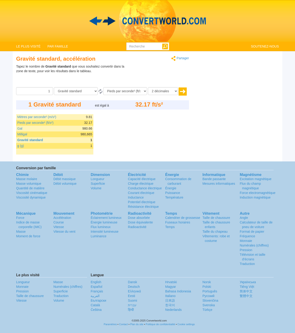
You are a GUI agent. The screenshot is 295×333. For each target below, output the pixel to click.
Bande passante (214, 179)
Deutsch (134, 286)
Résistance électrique (143, 206)
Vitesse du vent (64, 231)
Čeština (96, 310)
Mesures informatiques (218, 183)
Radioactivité (137, 227)
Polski (206, 286)
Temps (170, 227)
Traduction (247, 264)
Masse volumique (28, 183)
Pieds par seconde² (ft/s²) (35, 123)
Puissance (172, 193)
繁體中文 (246, 296)
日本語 (170, 300)
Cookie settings (186, 324)
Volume (96, 188)
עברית (132, 305)
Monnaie (246, 241)
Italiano (170, 296)
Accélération (62, 218)
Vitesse (58, 227)
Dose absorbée (139, 218)
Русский (208, 296)
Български (98, 300)
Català (95, 305)
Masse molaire (26, 179)
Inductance (136, 197)
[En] (125, 91)
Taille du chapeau (214, 231)
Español (96, 286)
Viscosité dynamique (31, 197)
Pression (246, 250)
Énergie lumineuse (104, 222)
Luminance (98, 236)
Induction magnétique (255, 197)
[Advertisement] (160, 75)
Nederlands (173, 310)
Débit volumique (65, 183)
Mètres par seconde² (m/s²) (36, 117)
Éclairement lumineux (106, 218)
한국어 (170, 305)
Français (97, 291)
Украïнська (248, 282)
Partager (180, 58)
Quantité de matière (30, 188)
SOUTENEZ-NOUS (265, 46)
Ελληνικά (134, 291)
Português (209, 291)
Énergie (170, 188)
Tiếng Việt (247, 286)
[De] (76, 91)
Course (58, 222)
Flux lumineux (100, 227)
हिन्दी (131, 310)
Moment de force (28, 236)
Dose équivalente (140, 222)
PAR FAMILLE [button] (57, 46)
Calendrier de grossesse (182, 218)
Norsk (206, 282)
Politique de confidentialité (160, 324)
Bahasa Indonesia (178, 291)
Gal (19, 128)
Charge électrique (140, 183)
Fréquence (247, 236)
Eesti (131, 296)
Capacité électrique (142, 179)
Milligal (22, 134)
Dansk (132, 282)
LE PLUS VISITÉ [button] (28, 46)
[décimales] (163, 91)
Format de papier (252, 231)
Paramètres (110, 324)
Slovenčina (210, 300)
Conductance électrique (145, 188)
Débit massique (64, 179)
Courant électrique (141, 193)
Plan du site (136, 324)
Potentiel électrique (141, 202)
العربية (95, 296)
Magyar (170, 286)
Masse (21, 231)
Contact (123, 324)
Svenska (208, 305)
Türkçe (207, 310)
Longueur (97, 179)
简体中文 (246, 291)
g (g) (20, 146)
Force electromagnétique (257, 193)
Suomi (132, 300)
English (96, 282)
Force (20, 218)
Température (174, 197)
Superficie (98, 183)
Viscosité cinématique (31, 193)
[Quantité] (34, 91)
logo (147, 21)
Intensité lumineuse (104, 231)
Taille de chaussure (216, 218)
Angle (244, 218)
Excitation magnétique (255, 179)
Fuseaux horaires (177, 222)
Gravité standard (30, 140)
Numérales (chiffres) (254, 245)
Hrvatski (171, 282)
